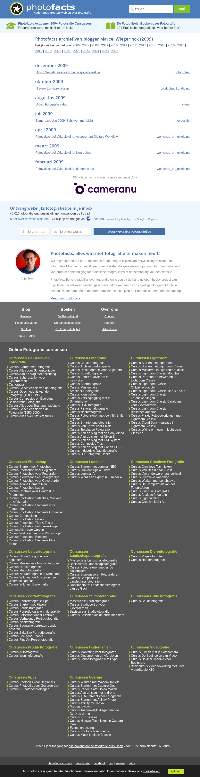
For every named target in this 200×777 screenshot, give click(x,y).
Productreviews (80, 706)
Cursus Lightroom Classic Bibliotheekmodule (148, 410)
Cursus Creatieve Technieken (151, 466)
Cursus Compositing (23, 515)
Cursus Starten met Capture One (92, 685)
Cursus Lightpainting (145, 498)
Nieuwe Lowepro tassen (52, 88)
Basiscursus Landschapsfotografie (93, 564)
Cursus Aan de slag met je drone (92, 692)
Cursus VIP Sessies (83, 717)
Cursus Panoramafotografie (89, 408)
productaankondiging (175, 88)
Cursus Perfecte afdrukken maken (93, 689)
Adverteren (109, 329)
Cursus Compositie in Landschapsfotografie (85, 579)
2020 (57, 51)
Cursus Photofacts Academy (89, 731)
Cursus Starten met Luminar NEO (93, 466)
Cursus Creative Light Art (148, 501)
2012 (133, 45)
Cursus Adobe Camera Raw (28, 484)
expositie (183, 120)
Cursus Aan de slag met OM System (95, 440)
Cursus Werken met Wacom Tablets (94, 682)
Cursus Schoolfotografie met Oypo (94, 659)
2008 (95, 45)
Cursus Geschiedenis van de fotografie (36, 388)
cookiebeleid (151, 771)
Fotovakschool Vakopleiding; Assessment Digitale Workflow (77, 136)
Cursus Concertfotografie (87, 363)
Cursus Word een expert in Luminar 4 (96, 477)
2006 (76, 45)
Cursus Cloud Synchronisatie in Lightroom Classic (152, 424)
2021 (67, 51)
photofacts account (60, 763)
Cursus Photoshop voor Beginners (32, 470)
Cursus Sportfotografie (85, 384)
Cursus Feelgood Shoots (26, 636)
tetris (132, 763)
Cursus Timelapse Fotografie (90, 429)
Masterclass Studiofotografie (89, 601)
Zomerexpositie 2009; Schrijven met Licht (64, 120)
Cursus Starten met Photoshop (30, 466)
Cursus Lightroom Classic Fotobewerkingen (148, 396)
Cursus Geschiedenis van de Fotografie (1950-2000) (29, 410)
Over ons (109, 309)
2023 (86, 51)
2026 (114, 51)
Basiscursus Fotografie (25, 402)
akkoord (176, 771)
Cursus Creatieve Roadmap (150, 477)
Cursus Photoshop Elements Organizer (36, 512)
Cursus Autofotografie (24, 652)
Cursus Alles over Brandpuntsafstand (34, 405)
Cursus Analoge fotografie (149, 494)
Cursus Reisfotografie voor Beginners (96, 370)
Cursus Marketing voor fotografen (93, 652)
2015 (161, 45)
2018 (38, 51)
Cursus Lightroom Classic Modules (155, 373)
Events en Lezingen (83, 727)
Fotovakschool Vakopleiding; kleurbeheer (64, 152)
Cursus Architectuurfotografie (90, 366)
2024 (95, 51)
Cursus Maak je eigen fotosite (90, 734)
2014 (152, 45)
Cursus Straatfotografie (86, 373)
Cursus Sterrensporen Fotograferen (94, 574)
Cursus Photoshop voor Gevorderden (35, 480)
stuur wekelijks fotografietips (129, 231)
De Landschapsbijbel (67, 322)
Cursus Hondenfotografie (148, 559)
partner (120, 763)
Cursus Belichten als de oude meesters (97, 615)
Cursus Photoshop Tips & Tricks (31, 522)
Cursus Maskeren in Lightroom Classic (157, 370)
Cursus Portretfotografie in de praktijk (34, 611)
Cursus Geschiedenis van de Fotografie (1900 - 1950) (29, 393)
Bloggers (109, 322)
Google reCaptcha (147, 219)
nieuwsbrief (82, 763)
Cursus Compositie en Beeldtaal (31, 398)
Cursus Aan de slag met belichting (32, 374)
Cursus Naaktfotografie (25, 622)
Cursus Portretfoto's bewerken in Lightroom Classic (153, 378)
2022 (76, 51)
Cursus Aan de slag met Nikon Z (92, 436)
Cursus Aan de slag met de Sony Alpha (97, 433)
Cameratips (17, 384)
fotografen (183, 72)
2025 (105, 51)
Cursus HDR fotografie (85, 405)
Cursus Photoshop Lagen (26, 487)
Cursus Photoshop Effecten (28, 536)
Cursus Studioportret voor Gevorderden (87, 606)
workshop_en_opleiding (173, 136)
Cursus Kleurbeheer (83, 394)
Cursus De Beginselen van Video (154, 655)
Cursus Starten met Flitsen (27, 604)
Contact (109, 316)
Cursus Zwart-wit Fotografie (150, 491)
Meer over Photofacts (65, 298)
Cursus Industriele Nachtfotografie (93, 450)
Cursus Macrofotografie (25, 570)
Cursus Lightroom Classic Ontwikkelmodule (148, 385)
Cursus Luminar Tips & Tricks (90, 470)
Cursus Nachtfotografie (86, 412)
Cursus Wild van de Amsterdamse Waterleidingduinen (32, 579)
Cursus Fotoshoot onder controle (31, 615)
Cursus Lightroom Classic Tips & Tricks (158, 391)
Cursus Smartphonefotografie (90, 422)
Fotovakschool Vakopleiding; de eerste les (65, 168)
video (186, 104)
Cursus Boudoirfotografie (26, 608)
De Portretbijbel (68, 316)
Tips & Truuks (26, 335)
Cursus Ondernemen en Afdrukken (94, 655)
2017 (180, 45)
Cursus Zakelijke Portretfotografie (32, 632)
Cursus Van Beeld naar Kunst (151, 470)
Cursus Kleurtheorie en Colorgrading (34, 477)
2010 (114, 45)
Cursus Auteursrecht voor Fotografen (95, 696)
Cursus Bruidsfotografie (147, 601)
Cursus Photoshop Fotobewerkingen (34, 526)
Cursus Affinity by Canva (87, 703)
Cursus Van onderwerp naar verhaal (156, 473)
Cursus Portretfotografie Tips (29, 601)
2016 (171, 45)
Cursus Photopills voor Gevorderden (34, 685)
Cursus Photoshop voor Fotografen (33, 473)
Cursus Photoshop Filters (26, 519)
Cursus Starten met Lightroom (151, 363)
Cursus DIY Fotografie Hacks (90, 454)
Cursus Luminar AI (83, 473)
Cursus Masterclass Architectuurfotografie (84, 389)
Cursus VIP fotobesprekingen (29, 689)
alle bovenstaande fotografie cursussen (96, 746)
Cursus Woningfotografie (26, 655)
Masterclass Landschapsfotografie (93, 560)
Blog (25, 309)
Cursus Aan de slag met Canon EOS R (97, 447)
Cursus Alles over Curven (26, 529)
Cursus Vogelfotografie (146, 556)
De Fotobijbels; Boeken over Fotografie (146, 23)
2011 (123, 45)
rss (111, 763)
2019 (48, 51)
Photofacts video (26, 322)
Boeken (26, 329)
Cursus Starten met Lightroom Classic (157, 366)
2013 (142, 45)
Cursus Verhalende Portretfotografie (34, 618)
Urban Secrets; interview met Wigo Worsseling (68, 72)
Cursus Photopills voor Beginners (32, 682)
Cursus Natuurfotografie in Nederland (35, 574)
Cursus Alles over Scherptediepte (32, 370)
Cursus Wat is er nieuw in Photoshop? (35, 533)
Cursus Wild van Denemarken (29, 584)
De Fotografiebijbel (67, 329)
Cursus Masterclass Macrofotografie (34, 563)
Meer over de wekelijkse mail (30, 219)
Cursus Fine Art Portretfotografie (31, 639)
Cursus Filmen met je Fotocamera (154, 652)
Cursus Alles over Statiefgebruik (31, 416)
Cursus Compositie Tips (86, 443)
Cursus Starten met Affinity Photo (93, 699)
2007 (85, 45)
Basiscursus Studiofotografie (89, 611)
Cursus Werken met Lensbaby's (153, 480)
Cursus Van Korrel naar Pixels (90, 426)
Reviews (25, 316)
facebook (99, 763)
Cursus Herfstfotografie (25, 567)
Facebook (95, 219)
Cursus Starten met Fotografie (30, 367)
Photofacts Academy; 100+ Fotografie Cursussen (54, 23)
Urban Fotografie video (51, 104)
